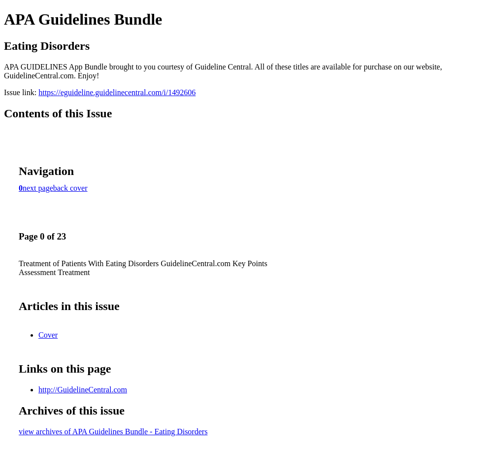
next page (38, 188)
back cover (70, 188)
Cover (48, 335)
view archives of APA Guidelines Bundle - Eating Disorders (113, 431)
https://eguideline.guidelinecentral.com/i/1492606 (117, 92)
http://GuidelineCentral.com (82, 389)
